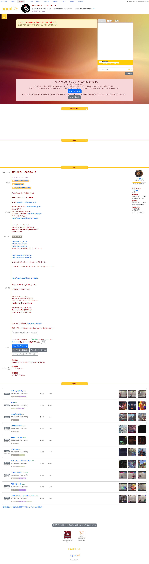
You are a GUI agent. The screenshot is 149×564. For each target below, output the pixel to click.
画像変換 (72, 1)
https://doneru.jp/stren (19, 241)
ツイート (129, 73)
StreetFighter (23, 396)
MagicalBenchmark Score (25, 332)
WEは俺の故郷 (16, 414)
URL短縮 (129, 1)
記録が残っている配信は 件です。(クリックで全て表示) (22, 507)
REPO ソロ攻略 (16, 437)
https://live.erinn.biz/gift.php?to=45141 (25, 218)
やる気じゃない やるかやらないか (22, 495)
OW (12, 402)
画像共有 (46, 1)
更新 (43, 342)
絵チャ (12, 1)
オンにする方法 (74, 91)
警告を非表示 (74, 97)
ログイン (15, 342)
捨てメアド (4, 1)
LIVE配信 (21, 1)
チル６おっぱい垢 (17, 391)
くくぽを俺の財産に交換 (21, 350)
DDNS (63, 1)
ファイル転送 (29, 1)
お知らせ (80, 1)
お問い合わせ (136, 1)
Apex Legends (17, 236)
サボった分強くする (17, 472)
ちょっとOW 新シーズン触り (21, 461)
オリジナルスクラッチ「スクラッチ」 (25, 354)
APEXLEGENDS (16, 426)
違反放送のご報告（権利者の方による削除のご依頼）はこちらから (74, 525)
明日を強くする (16, 484)
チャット (38, 1)
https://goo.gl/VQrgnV (34, 213)
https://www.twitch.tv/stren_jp (26, 202)
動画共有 (55, 1)
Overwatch (14, 408)
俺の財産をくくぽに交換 (38, 350)
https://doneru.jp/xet (34, 206)
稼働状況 (143, 1)
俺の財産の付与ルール (20, 346)
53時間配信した (37, 11)
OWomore (14, 449)
